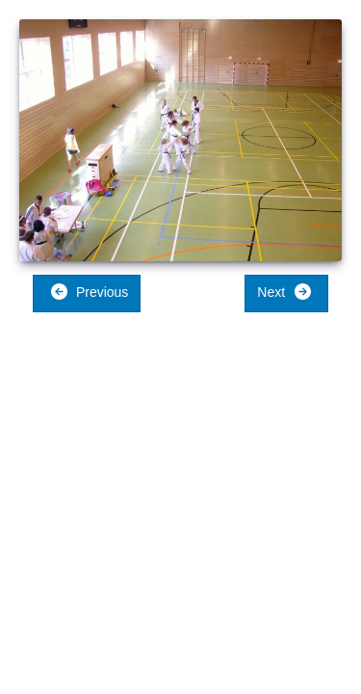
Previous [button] (89, 291)
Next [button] (284, 291)
